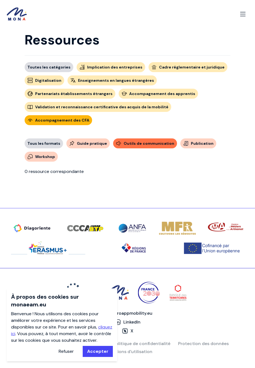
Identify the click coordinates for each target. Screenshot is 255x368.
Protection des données (203, 343)
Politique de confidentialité (141, 343)
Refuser (66, 351)
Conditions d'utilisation (127, 351)
